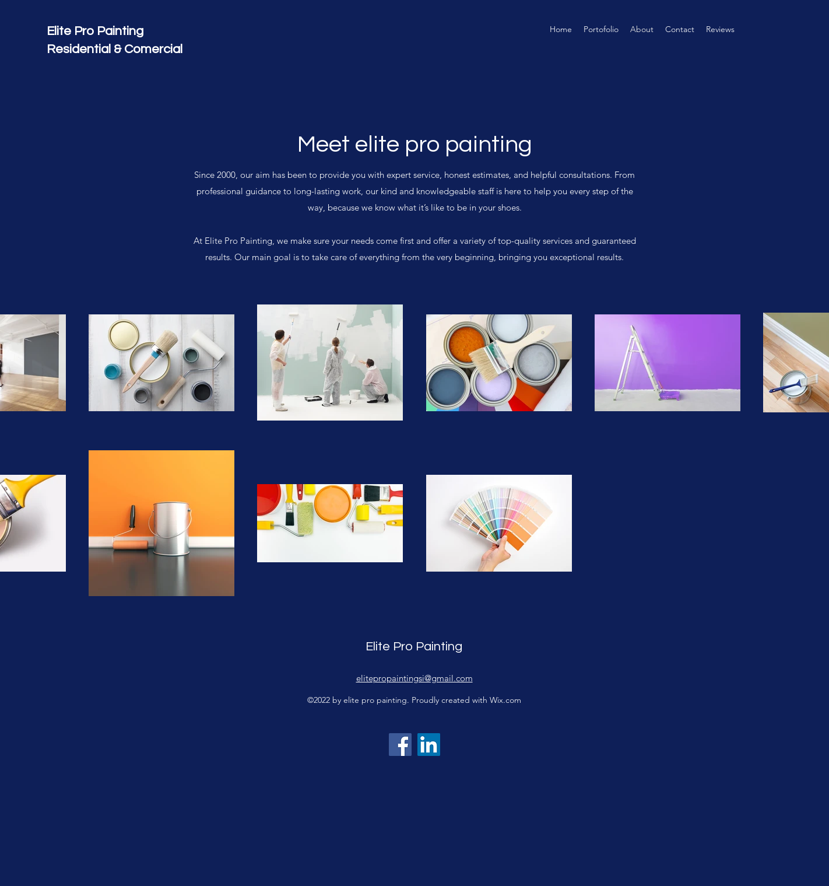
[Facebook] (400, 744)
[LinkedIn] (428, 744)
